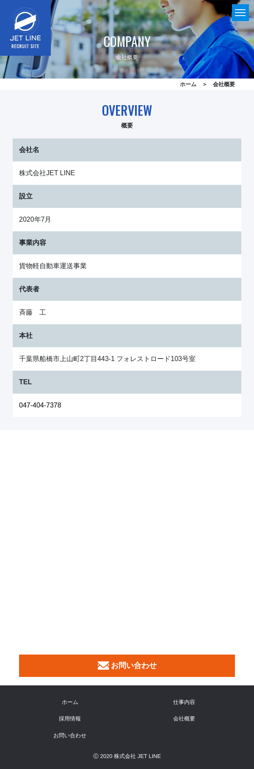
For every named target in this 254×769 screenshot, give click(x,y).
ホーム (188, 84)
